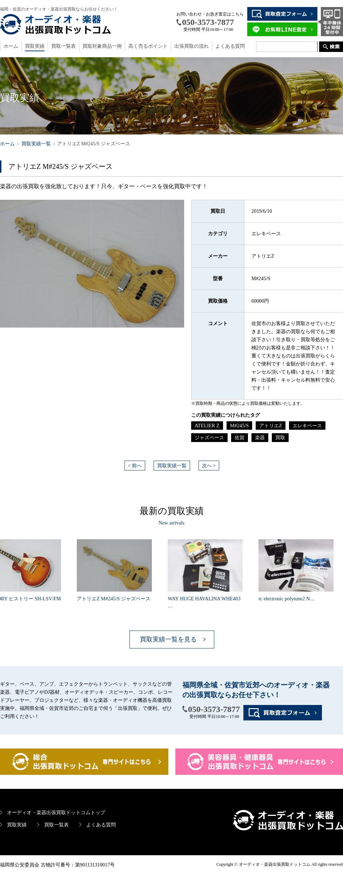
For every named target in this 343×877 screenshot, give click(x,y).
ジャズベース (209, 437)
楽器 (260, 437)
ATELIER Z (207, 425)
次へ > (209, 465)
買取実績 (35, 46)
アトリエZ (270, 425)
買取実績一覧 (172, 465)
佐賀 (239, 437)
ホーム (11, 46)
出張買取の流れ (191, 46)
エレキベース (307, 425)
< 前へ (135, 465)
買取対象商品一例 (102, 46)
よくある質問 (230, 46)
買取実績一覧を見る (168, 639)
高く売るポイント (148, 46)
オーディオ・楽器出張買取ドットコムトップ (56, 812)
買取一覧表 (63, 46)
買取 (280, 437)
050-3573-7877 (214, 709)
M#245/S (239, 425)
